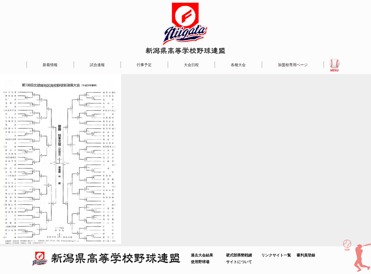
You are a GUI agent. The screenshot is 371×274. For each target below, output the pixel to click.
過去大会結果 (202, 255)
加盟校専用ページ (293, 64)
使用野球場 (200, 261)
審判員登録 (306, 255)
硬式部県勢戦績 (239, 255)
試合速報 (97, 64)
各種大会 (238, 64)
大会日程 (191, 64)
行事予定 (144, 64)
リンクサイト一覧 (276, 255)
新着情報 (50, 64)
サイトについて (239, 261)
